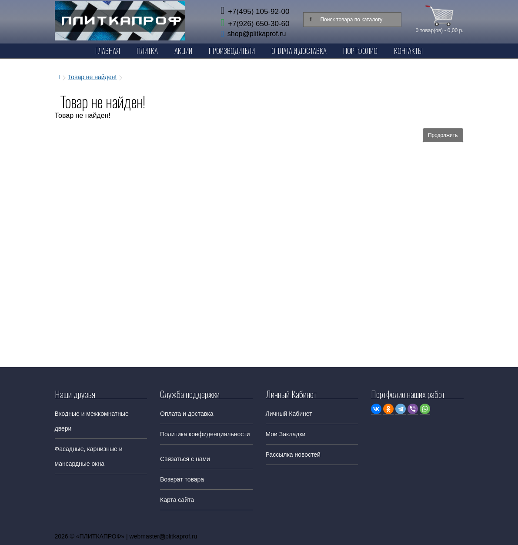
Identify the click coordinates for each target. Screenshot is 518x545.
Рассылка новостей (293, 454)
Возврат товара (182, 479)
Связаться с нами (185, 458)
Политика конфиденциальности (205, 434)
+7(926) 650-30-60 (255, 24)
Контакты (408, 50)
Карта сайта (177, 499)
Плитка (147, 50)
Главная (107, 50)
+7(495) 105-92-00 (255, 11)
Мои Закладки (286, 434)
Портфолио (360, 50)
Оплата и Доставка (299, 50)
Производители (232, 50)
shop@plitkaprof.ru (256, 33)
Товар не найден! (92, 77)
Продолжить (443, 135)
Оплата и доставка (186, 413)
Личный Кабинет (289, 413)
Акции (183, 50)
